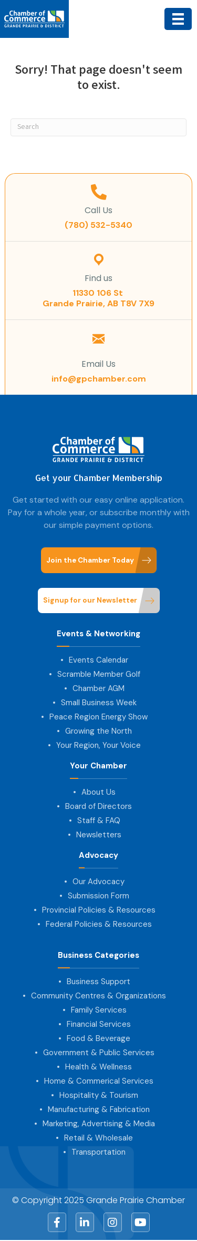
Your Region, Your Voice (98, 745)
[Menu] (178, 19)
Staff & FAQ (98, 820)
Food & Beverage (98, 1038)
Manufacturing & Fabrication (99, 1109)
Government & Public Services (98, 1052)
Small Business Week (99, 702)
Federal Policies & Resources (99, 924)
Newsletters (98, 834)
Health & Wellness (98, 1067)
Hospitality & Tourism (98, 1095)
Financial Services (99, 1024)
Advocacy (98, 855)
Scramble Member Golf (98, 674)
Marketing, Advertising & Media (99, 1123)
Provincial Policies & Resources (98, 910)
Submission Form (98, 895)
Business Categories (98, 955)
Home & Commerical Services (98, 1081)
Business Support (98, 981)
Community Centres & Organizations (98, 995)
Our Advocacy (98, 881)
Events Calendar (98, 660)
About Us (98, 792)
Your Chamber (98, 766)
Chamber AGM (98, 688)
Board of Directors (98, 806)
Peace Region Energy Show (98, 717)
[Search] (98, 127)
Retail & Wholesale (98, 1138)
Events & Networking (98, 634)
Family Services (99, 1010)
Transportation (98, 1152)
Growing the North (98, 731)
